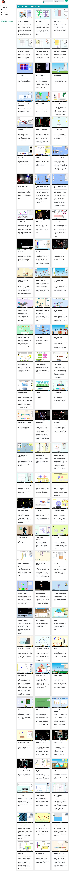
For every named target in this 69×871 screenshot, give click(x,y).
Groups (3, 9)
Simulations (4, 12)
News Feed (4, 5)
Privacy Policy (10, 21)
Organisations (4, 14)
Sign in (66, 1)
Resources (4, 7)
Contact (5, 20)
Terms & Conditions (4, 21)
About (2, 20)
